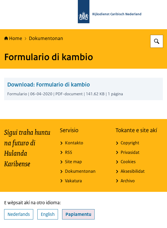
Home (13, 38)
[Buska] (157, 41)
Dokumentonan (46, 38)
